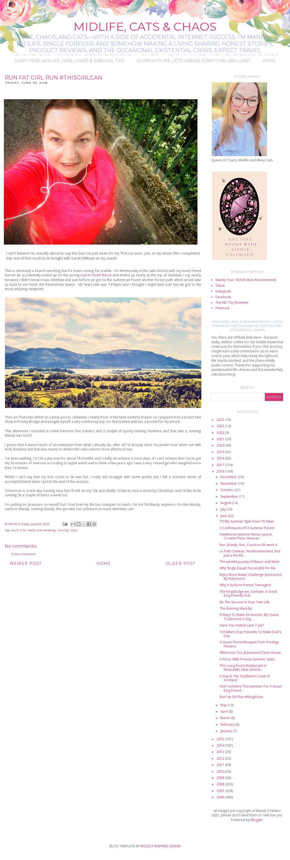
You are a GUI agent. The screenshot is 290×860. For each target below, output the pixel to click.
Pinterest (222, 308)
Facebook (223, 297)
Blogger (257, 819)
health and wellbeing (42, 530)
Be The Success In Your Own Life (245, 602)
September (229, 496)
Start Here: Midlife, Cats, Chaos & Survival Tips (69, 60)
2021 (221, 439)
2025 (221, 419)
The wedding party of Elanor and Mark (249, 561)
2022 (221, 432)
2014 (221, 745)
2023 (221, 426)
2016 (221, 471)
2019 (221, 452)
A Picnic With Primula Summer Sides (247, 659)
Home (269, 60)
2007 (221, 790)
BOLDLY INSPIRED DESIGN (161, 846)
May (224, 705)
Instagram (223, 291)
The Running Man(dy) (236, 608)
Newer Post (25, 563)
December (229, 476)
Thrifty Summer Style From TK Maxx (247, 521)
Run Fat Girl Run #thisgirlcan (241, 696)
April (224, 711)
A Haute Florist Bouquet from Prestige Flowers (249, 644)
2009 (221, 777)
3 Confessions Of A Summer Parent (247, 528)
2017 (221, 465)
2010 (221, 771)
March (225, 717)
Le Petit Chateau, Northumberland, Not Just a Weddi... (250, 553)
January (226, 730)
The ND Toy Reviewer (232, 302)
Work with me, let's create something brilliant (193, 60)
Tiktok (220, 285)
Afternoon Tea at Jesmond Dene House (250, 652)
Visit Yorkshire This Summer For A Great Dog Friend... (250, 688)
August (226, 502)
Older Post (181, 563)
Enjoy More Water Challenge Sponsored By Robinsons (251, 576)
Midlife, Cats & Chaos (145, 26)
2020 (221, 445)
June (224, 515)
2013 (221, 751)
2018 (221, 458)
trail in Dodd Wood (96, 275)
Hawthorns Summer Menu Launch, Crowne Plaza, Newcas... (246, 536)
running (62, 530)
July (223, 509)
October (227, 489)
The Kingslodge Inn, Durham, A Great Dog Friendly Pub (248, 593)
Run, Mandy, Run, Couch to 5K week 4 (248, 544)
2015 (221, 739)
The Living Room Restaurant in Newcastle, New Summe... (243, 667)
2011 (221, 764)
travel (73, 530)
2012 (221, 758)
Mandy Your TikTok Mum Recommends (245, 279)
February (227, 724)
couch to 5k (18, 530)
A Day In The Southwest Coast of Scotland (245, 678)
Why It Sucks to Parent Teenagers (245, 585)
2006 (221, 797)
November (229, 483)
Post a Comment (24, 554)
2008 (221, 784)
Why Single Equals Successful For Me (248, 568)
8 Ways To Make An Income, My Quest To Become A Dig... (249, 616)
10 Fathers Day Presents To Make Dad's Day (250, 634)
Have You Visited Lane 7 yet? (242, 625)
